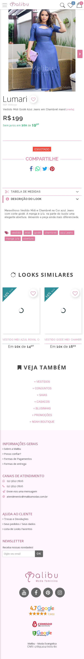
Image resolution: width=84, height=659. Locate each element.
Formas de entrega (14, 463)
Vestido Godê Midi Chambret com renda (63, 339)
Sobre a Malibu (12, 448)
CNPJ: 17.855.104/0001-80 (42, 647)
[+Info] (70, 109)
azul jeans (67, 232)
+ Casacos (42, 401)
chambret (51, 232)
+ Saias (42, 395)
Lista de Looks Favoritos (17, 529)
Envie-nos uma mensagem (22, 491)
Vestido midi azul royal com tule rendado (21, 339)
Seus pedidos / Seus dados (19, 524)
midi (27, 232)
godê (37, 232)
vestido (16, 232)
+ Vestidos (42, 381)
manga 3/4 (12, 238)
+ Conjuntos (41, 388)
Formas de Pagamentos (17, 458)
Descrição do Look (42, 199)
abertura (28, 238)
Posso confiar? (12, 453)
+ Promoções (42, 415)
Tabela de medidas (42, 192)
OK (39, 553)
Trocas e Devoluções (15, 519)
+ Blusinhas (42, 408)
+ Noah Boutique (42, 421)
